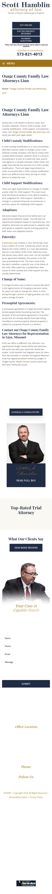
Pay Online (26, 25)
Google (22, 17)
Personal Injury (18, 703)
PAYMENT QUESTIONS (26, 39)
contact (26, 361)
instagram (32, 18)
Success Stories (16, 707)
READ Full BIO (26, 480)
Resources (19, 712)
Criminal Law (38, 699)
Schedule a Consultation (25, 412)
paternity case (10, 242)
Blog (40, 707)
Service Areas (35, 703)
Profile (11, 699)
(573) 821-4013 (26, 772)
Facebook (18, 17)
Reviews (31, 707)
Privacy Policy (36, 797)
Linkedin (27, 17)
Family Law (23, 699)
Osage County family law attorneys (29, 132)
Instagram (31, 782)
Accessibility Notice (18, 797)
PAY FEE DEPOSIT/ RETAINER (26, 32)
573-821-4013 (29, 54)
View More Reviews (26, 547)
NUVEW (7, 793)
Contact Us (32, 712)
